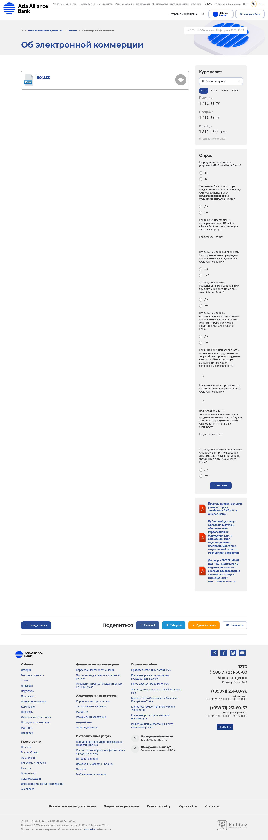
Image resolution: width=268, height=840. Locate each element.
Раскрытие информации (91, 704)
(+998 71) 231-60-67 (228, 695)
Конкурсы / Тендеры (33, 750)
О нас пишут (28, 760)
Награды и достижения (35, 709)
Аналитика (27, 776)
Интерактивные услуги (93, 723)
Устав (24, 667)
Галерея (26, 755)
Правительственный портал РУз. (151, 657)
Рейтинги (26, 715)
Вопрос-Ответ (29, 739)
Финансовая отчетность (36, 704)
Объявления (28, 745)
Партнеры (27, 699)
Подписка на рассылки (121, 794)
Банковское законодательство (45, 30)
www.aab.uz (90, 816)
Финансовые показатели (91, 694)
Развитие (82, 699)
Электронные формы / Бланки (94, 751)
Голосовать (221, 485)
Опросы (81, 756)
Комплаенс (28, 694)
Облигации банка (87, 714)
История (26, 657)
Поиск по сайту (158, 794)
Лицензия (27, 673)
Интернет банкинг (87, 746)
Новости (26, 734)
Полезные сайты (144, 652)
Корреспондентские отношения (95, 657)
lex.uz (42, 77)
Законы (72, 30)
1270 (242, 654)
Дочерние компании (33, 689)
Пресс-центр (31, 729)
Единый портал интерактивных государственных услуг (150, 664)
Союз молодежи (31, 766)
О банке (27, 652)
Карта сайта (187, 794)
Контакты (212, 794)
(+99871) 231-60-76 (229, 678)
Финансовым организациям (97, 652)
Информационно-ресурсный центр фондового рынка (152, 713)
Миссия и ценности (32, 662)
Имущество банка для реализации (42, 771)
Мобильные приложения (91, 761)
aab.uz (25, 8)
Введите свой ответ (211, 236)
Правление (27, 683)
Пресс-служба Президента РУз (150, 671)
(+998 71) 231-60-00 (228, 659)
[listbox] (221, 81)
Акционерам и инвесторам (96, 683)
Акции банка (84, 709)
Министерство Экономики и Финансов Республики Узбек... (154, 687)
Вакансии (27, 720)
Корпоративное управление (93, 688)
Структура (27, 678)
